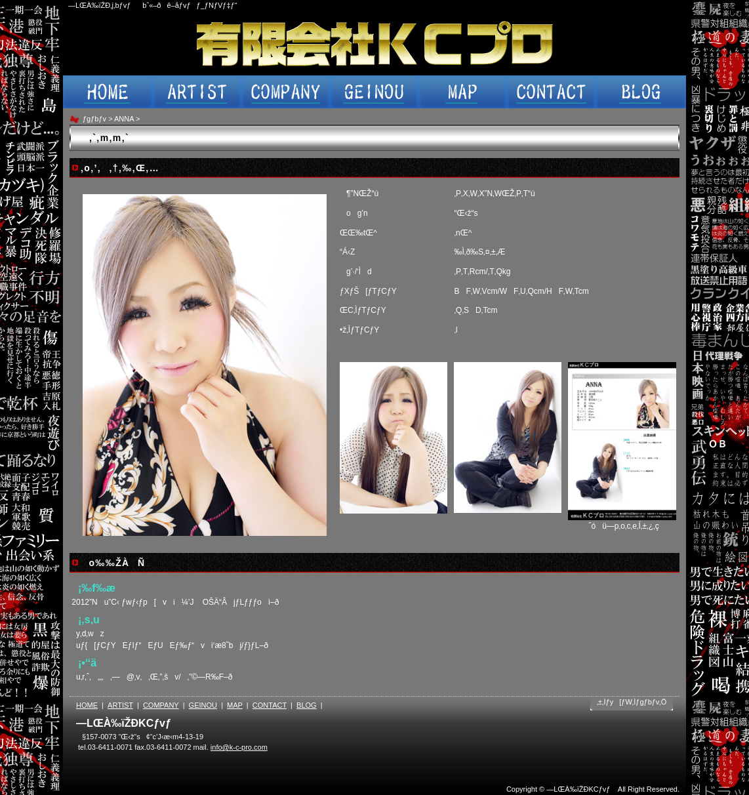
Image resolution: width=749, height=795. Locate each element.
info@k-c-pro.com (239, 747)
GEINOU (203, 705)
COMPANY (161, 705)
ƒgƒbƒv (94, 119)
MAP (235, 705)
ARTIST (120, 705)
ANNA (124, 119)
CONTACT (270, 705)
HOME (87, 705)
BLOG (306, 705)
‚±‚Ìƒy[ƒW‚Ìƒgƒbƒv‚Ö (632, 702)
